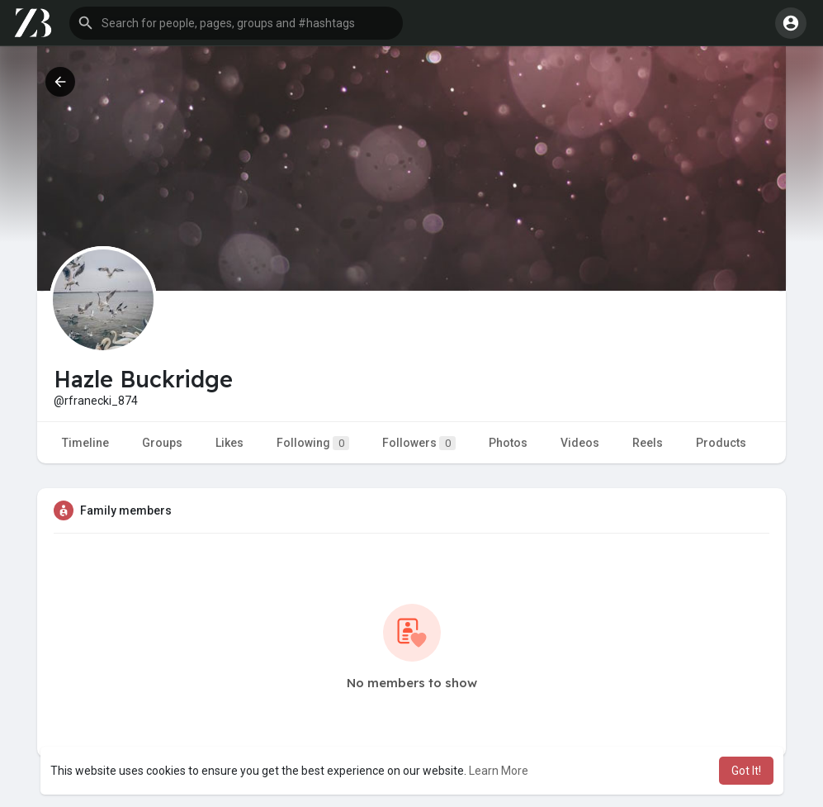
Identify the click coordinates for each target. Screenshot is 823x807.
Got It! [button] (746, 770)
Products (721, 442)
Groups (162, 442)
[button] (236, 23)
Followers (419, 443)
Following (313, 443)
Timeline (85, 442)
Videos (579, 442)
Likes (229, 442)
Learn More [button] (498, 770)
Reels (647, 442)
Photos (508, 442)
